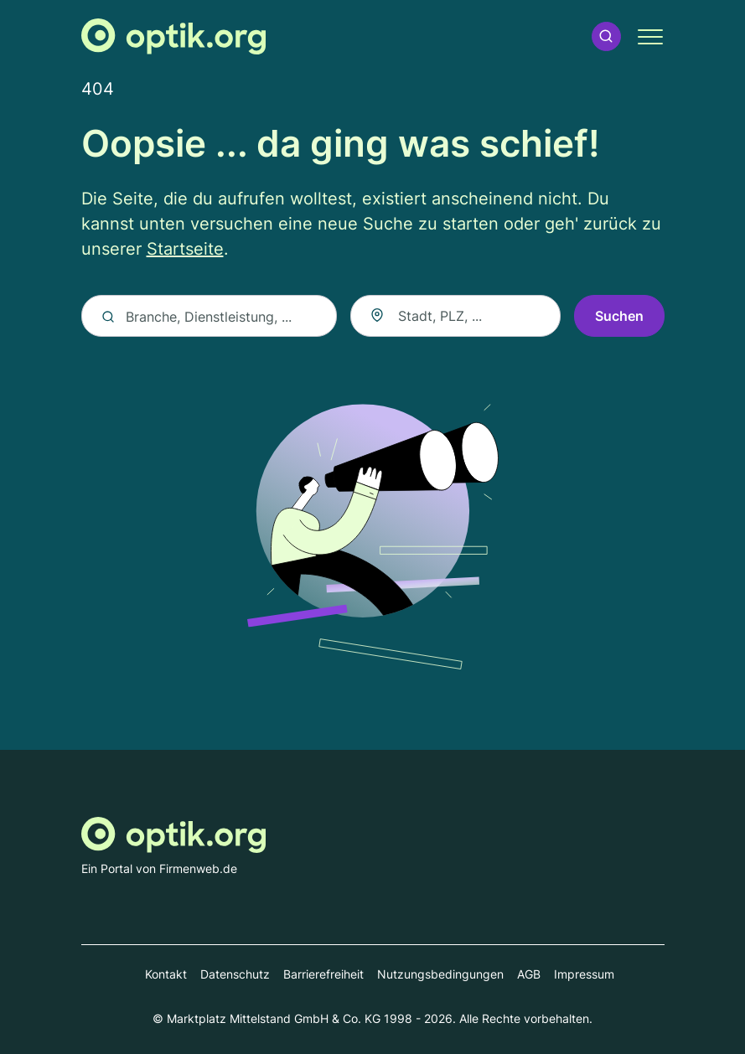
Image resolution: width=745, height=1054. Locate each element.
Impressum (584, 974)
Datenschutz (235, 974)
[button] (606, 36)
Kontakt (166, 974)
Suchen (619, 315)
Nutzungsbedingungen (440, 974)
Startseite (185, 249)
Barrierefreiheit (323, 974)
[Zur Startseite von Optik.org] (173, 36)
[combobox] (455, 316)
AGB (529, 974)
